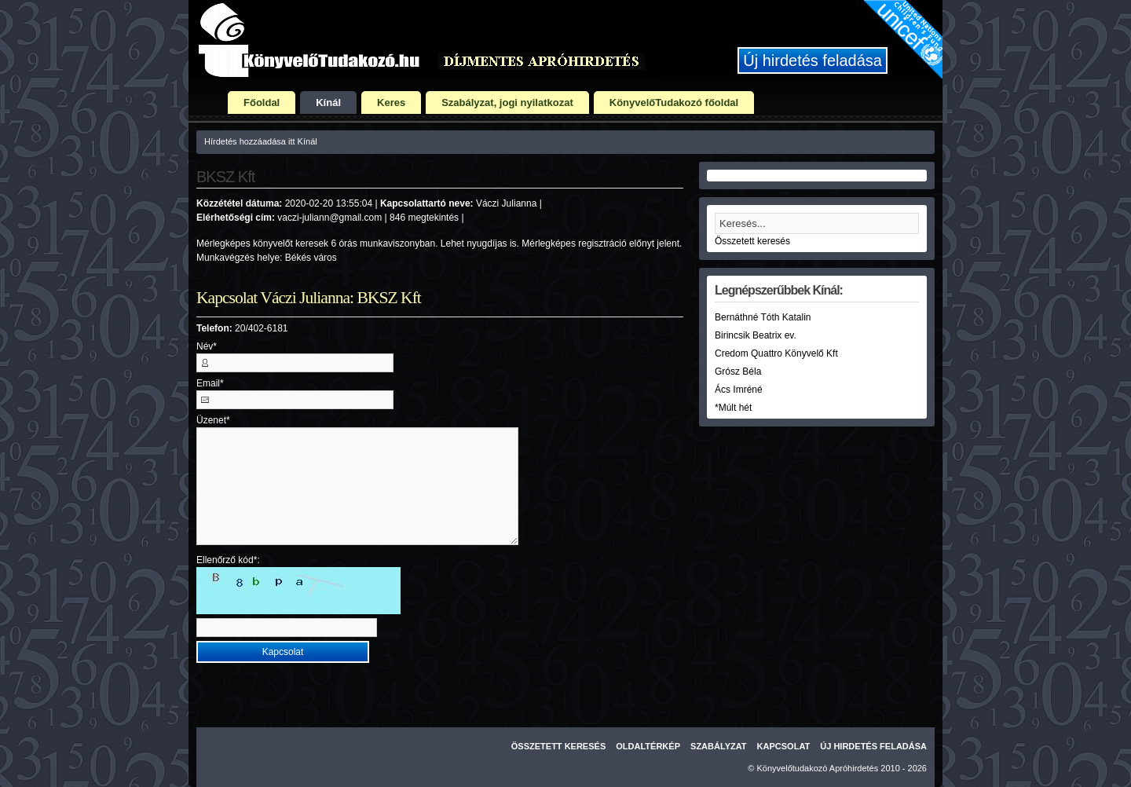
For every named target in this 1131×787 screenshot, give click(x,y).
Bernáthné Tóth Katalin (763, 317)
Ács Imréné (739, 389)
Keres (391, 102)
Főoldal (261, 102)
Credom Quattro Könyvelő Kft (776, 353)
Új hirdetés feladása (812, 60)
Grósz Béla (738, 371)
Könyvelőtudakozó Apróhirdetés (818, 768)
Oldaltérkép (648, 746)
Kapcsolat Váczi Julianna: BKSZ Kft (308, 297)
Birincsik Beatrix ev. (755, 335)
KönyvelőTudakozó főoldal (673, 102)
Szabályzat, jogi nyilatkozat (507, 102)
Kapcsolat (784, 746)
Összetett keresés (752, 241)
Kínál (328, 102)
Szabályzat (718, 746)
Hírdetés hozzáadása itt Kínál (260, 141)
